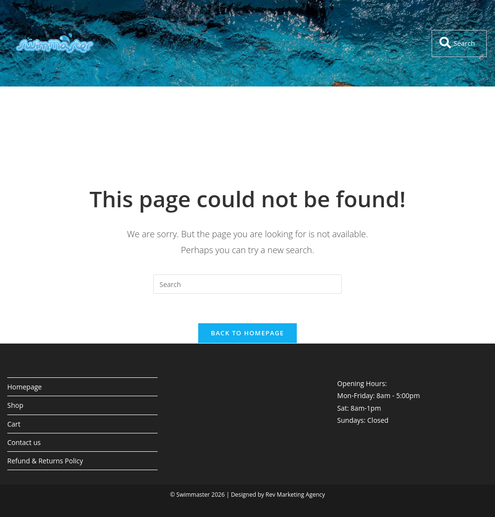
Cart (13, 424)
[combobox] (459, 43)
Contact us (24, 442)
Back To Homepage (247, 333)
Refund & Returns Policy (45, 460)
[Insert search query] (247, 284)
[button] (263, 46)
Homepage (24, 386)
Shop (15, 405)
